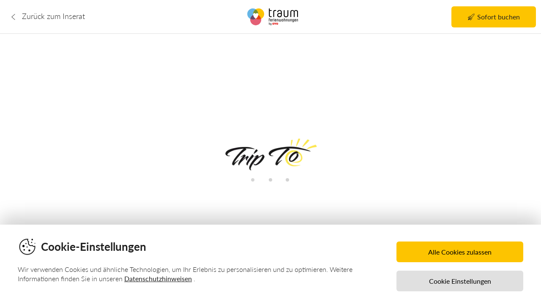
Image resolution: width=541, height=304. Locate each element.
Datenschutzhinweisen (158, 278)
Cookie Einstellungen (460, 281)
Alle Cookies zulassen (460, 252)
